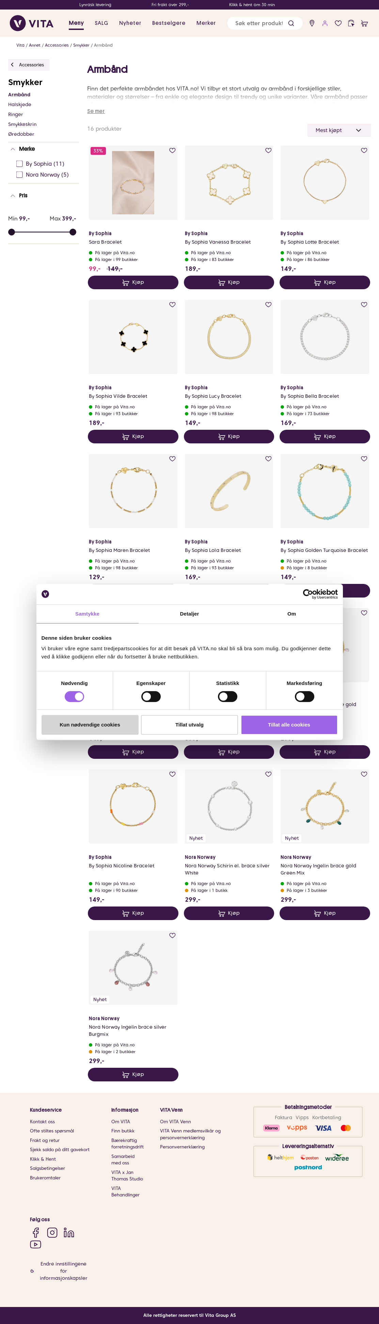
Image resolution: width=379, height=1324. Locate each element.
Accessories (57, 45)
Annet (35, 45)
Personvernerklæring (182, 1146)
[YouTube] (35, 1244)
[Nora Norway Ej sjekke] (45, 174)
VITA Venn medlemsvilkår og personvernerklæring (190, 1134)
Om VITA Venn (175, 1121)
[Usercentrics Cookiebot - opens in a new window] (308, 594)
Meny (76, 23)
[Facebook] (35, 1232)
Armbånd (103, 45)
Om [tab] (291, 614)
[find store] (312, 23)
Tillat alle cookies (289, 725)
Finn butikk (123, 1130)
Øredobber (21, 134)
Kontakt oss (42, 1121)
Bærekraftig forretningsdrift (127, 1144)
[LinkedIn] (69, 1232)
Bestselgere (169, 23)
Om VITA (120, 1121)
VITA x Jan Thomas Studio (127, 1176)
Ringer (15, 114)
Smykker (81, 45)
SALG (101, 23)
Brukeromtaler (45, 1177)
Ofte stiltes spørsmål (52, 1130)
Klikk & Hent (43, 1159)
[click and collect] (351, 23)
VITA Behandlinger (125, 1192)
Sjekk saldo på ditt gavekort (60, 1149)
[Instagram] (52, 1232)
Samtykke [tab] (87, 614)
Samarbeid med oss (123, 1160)
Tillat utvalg (189, 725)
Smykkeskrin (22, 124)
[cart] (364, 23)
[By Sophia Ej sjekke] (45, 164)
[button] (291, 23)
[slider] (73, 232)
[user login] (325, 23)
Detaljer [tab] (189, 614)
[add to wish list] (172, 150)
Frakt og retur (45, 1140)
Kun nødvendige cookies (90, 725)
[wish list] (338, 23)
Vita (20, 45)
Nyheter (130, 23)
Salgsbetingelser (47, 1168)
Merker (206, 23)
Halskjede (19, 104)
